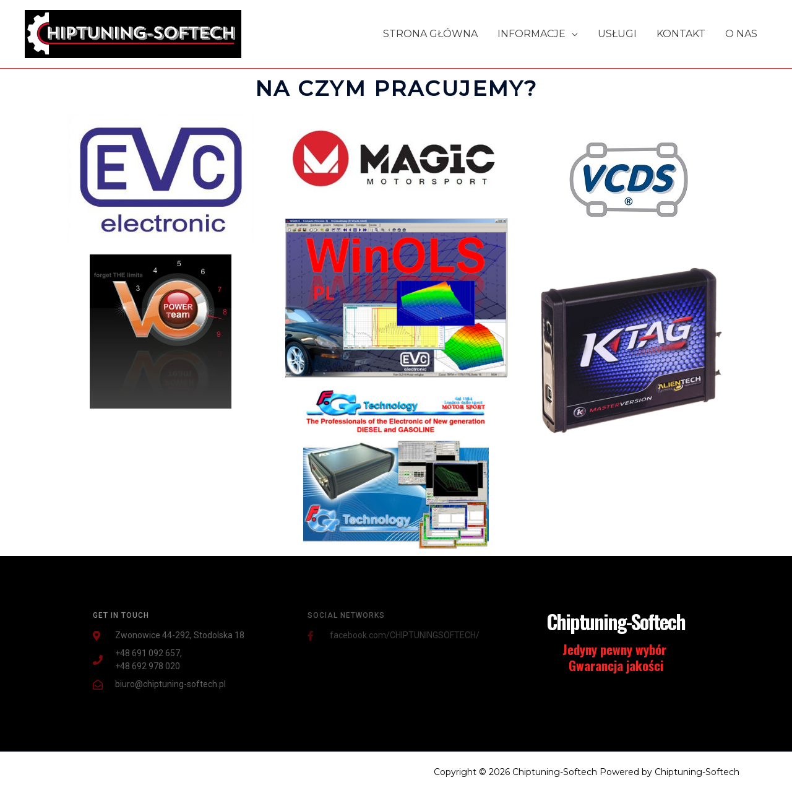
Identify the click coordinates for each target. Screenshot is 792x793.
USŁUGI (617, 34)
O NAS (741, 34)
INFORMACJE (531, 34)
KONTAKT (680, 34)
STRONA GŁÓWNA (430, 34)
